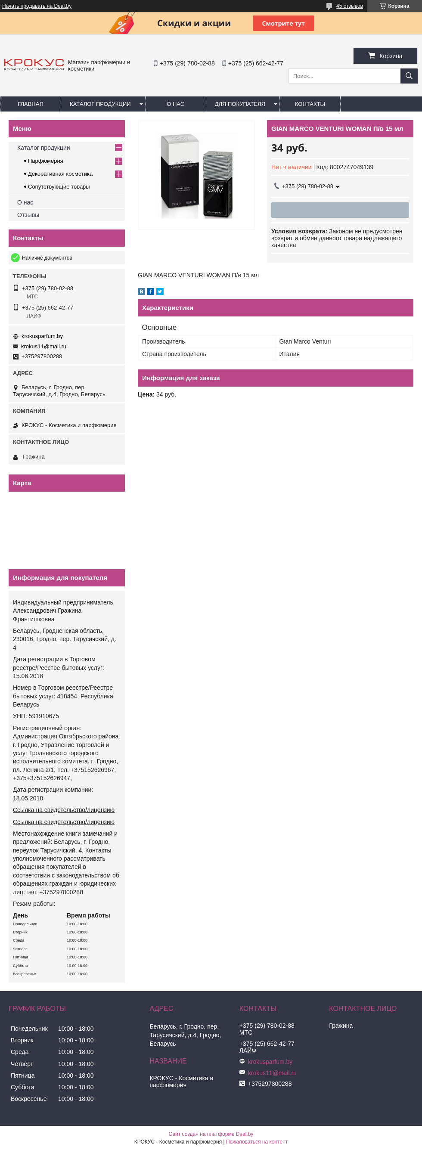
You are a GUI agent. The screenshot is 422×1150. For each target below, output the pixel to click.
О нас (175, 104)
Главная (30, 104)
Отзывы (28, 214)
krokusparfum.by (42, 336)
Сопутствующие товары (59, 186)
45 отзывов (349, 6)
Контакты (310, 104)
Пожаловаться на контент (257, 1142)
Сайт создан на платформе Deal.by (211, 1134)
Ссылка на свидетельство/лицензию (64, 809)
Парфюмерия (45, 161)
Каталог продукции (100, 104)
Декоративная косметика (60, 173)
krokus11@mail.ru (43, 346)
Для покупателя (240, 104)
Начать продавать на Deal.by (36, 6)
